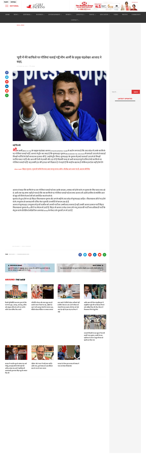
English (6, 2)
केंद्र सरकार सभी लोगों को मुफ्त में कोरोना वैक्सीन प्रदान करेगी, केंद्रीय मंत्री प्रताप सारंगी (81, 269)
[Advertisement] (61, 40)
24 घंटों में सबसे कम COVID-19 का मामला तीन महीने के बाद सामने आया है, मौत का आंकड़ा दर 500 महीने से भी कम (29, 269)
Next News (97, 265)
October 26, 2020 (22, 66)
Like (32, 66)
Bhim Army (12, 254)
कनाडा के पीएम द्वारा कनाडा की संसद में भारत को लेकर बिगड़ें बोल (68, 364)
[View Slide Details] (106, 5)
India (18, 25)
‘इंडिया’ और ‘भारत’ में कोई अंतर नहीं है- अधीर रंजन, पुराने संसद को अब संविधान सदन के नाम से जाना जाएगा (42, 365)
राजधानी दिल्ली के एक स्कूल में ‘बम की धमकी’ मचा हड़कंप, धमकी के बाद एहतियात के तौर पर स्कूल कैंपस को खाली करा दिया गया (94, 336)
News (22, 25)
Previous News (16, 265)
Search (136, 92)
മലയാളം (13, 2)
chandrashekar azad (23, 254)
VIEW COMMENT (26, 246)
